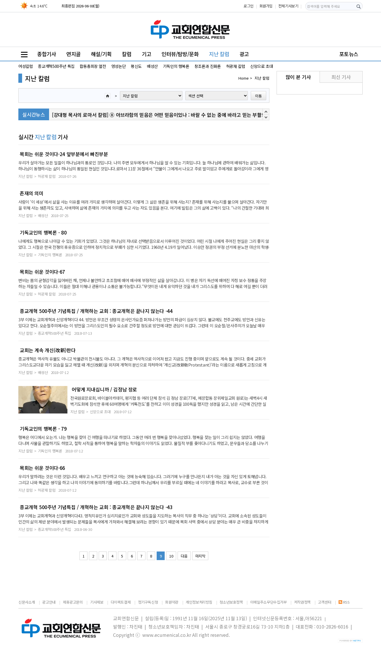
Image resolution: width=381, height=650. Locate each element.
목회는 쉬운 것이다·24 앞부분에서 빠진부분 (64, 154)
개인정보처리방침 (199, 602)
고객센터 (324, 602)
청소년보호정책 (231, 602)
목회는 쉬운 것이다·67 (42, 271)
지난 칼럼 (219, 54)
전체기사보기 (288, 6)
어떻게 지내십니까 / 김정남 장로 (104, 389)
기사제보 (96, 602)
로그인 (249, 6)
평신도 (136, 66)
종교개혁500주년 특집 (56, 66)
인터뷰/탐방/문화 (180, 54)
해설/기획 (101, 54)
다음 (184, 556)
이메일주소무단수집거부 (268, 602)
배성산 (152, 66)
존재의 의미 (32, 193)
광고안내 (48, 602)
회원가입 (266, 6)
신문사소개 (26, 602)
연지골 (73, 54)
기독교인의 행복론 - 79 (43, 428)
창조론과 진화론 (208, 66)
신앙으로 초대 (261, 66)
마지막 (200, 556)
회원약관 (171, 602)
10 (171, 556)
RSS (344, 602)
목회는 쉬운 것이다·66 (42, 467)
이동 (258, 96)
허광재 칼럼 (235, 66)
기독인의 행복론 (176, 66)
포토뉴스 (348, 54)
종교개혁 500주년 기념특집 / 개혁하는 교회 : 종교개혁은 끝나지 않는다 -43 (96, 507)
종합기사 (46, 54)
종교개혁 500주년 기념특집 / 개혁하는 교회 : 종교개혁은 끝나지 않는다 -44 (96, 311)
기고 (146, 54)
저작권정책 (302, 602)
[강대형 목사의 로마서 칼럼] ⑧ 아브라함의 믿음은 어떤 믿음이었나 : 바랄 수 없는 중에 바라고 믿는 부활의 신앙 (164, 115)
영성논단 (118, 66)
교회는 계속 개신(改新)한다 (47, 350)
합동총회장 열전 (93, 66)
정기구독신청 (148, 602)
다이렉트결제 (121, 602)
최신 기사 (341, 76)
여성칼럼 (25, 66)
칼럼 (126, 54)
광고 (244, 54)
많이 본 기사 (298, 76)
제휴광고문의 (73, 602)
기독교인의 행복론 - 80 (43, 232)
